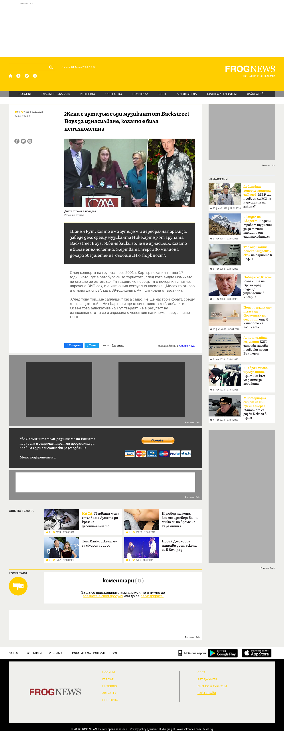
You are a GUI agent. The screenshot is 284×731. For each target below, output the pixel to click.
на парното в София (257, 253)
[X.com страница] (27, 76)
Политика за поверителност (94, 653)
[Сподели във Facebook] (17, 141)
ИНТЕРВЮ (87, 94)
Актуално (110, 693)
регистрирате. (152, 596)
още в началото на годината (257, 317)
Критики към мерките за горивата (255, 376)
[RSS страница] (35, 76)
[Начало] (11, 76)
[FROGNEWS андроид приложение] (223, 653)
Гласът (107, 679)
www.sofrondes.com (189, 729)
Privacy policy (138, 729)
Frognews (118, 345)
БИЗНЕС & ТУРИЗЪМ (222, 94)
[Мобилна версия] (192, 653)
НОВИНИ (25, 94)
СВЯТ (162, 94)
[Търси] (52, 67)
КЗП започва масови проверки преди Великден (255, 346)
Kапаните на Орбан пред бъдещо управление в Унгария (257, 287)
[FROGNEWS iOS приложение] (256, 653)
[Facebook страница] (18, 76)
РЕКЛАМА (56, 653)
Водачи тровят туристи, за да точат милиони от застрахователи (257, 227)
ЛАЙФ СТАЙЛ (256, 94)
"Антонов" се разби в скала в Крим (254, 408)
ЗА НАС (14, 653)
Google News (187, 345)
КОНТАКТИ (34, 653)
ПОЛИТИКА (140, 94)
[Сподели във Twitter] (23, 141)
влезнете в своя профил (103, 596)
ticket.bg (208, 729)
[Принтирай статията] (29, 141)
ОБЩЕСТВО (113, 94)
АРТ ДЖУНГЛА (187, 94)
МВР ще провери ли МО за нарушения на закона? (257, 197)
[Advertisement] (142, 30)
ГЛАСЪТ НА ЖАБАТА (55, 94)
